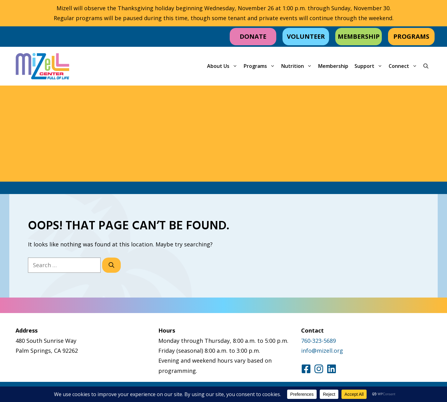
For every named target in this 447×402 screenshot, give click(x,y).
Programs (261, 66)
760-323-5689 (318, 340)
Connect (404, 66)
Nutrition (298, 66)
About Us (224, 66)
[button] (425, 66)
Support (370, 66)
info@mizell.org (322, 350)
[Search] (111, 265)
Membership (333, 66)
